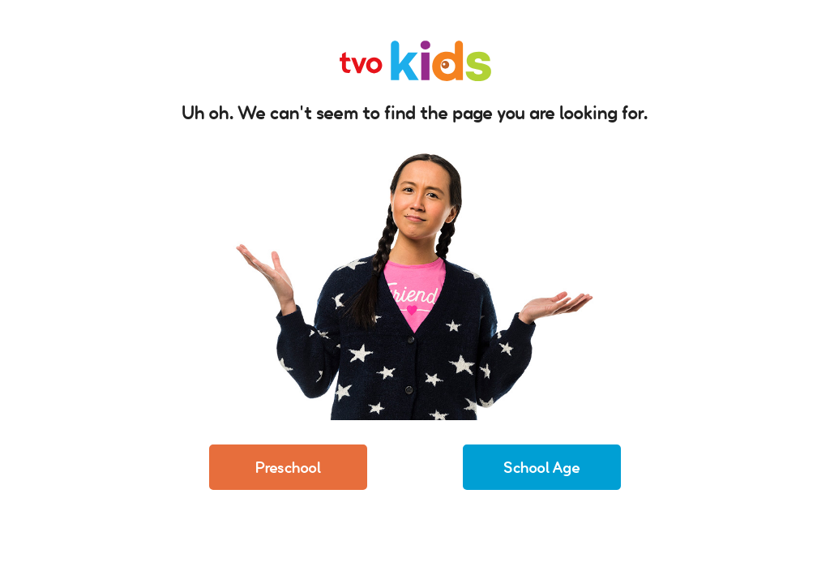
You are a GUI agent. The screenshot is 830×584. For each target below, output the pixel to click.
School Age (541, 467)
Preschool (288, 467)
